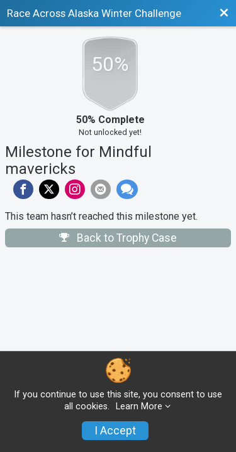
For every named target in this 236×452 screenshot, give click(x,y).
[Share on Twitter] (49, 190)
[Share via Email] (101, 190)
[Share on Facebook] (23, 190)
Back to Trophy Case (118, 238)
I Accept (115, 430)
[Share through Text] (127, 190)
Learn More (139, 406)
